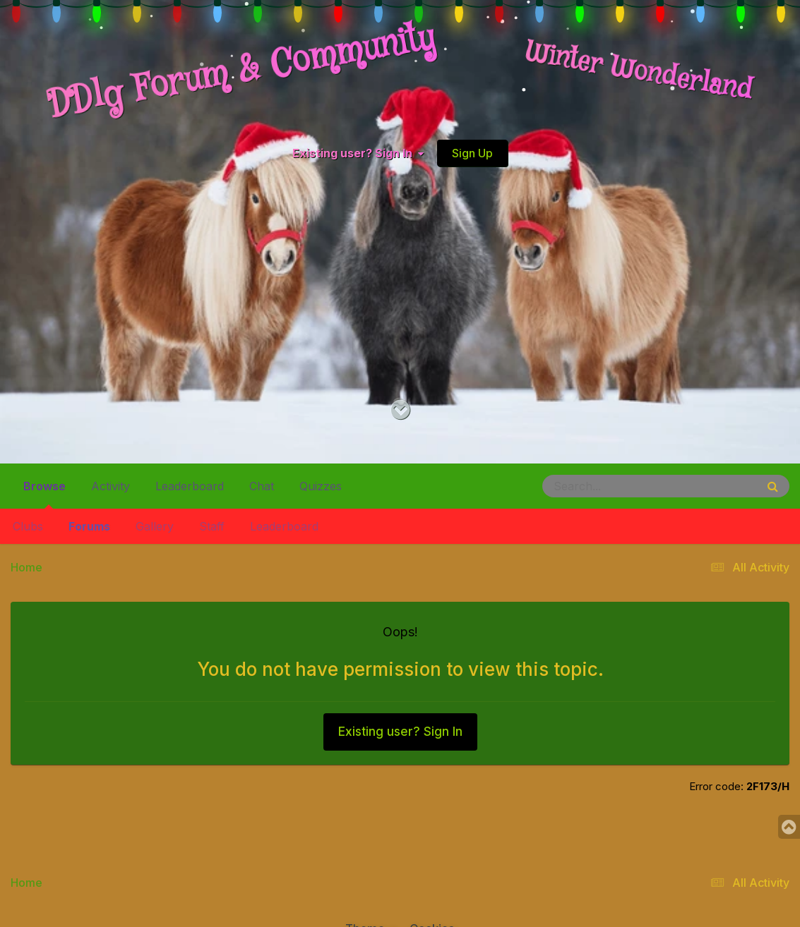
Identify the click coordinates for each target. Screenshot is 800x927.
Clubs (28, 526)
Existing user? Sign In (358, 153)
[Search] (610, 486)
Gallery (155, 526)
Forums (89, 526)
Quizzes (320, 486)
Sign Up (472, 153)
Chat (261, 486)
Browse (44, 491)
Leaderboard (284, 526)
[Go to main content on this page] (400, 410)
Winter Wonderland (639, 72)
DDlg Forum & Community (241, 72)
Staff (212, 526)
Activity (110, 486)
